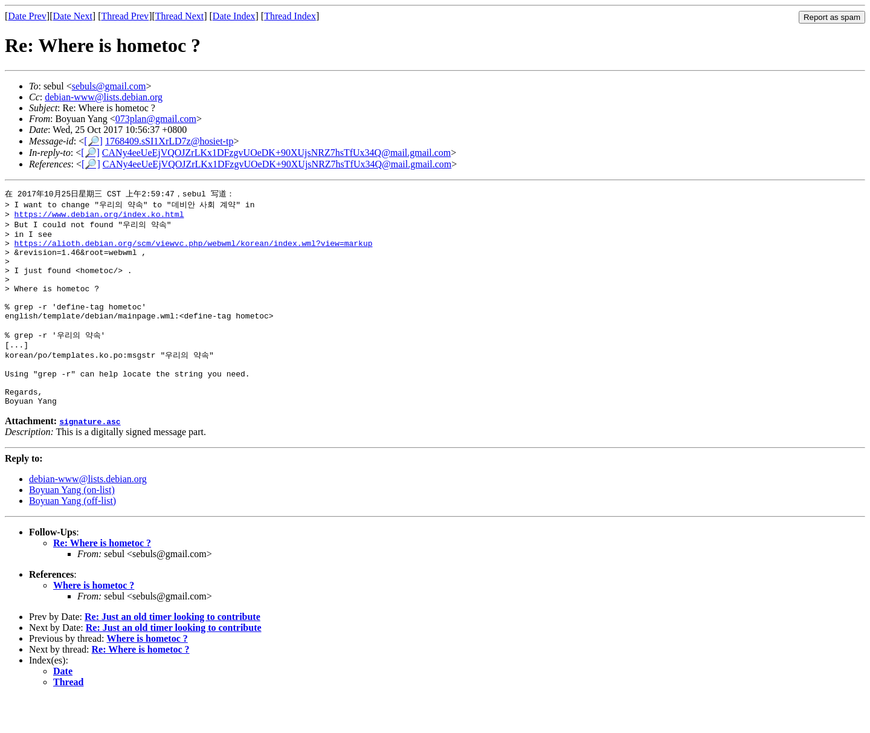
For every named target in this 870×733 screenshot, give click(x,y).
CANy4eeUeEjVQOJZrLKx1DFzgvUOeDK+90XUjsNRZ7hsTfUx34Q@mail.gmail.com (276, 152)
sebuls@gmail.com (109, 86)
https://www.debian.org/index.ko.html (99, 217)
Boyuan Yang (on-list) (72, 525)
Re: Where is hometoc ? (102, 578)
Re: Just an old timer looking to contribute (172, 652)
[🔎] (93, 141)
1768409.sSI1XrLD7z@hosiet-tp (169, 141)
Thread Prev (125, 16)
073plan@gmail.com (155, 119)
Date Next (72, 16)
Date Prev (27, 16)
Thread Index (290, 16)
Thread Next (179, 16)
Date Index (234, 16)
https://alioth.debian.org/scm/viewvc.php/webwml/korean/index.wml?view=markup (193, 250)
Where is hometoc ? (93, 621)
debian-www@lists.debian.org (104, 97)
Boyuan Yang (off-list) (72, 536)
